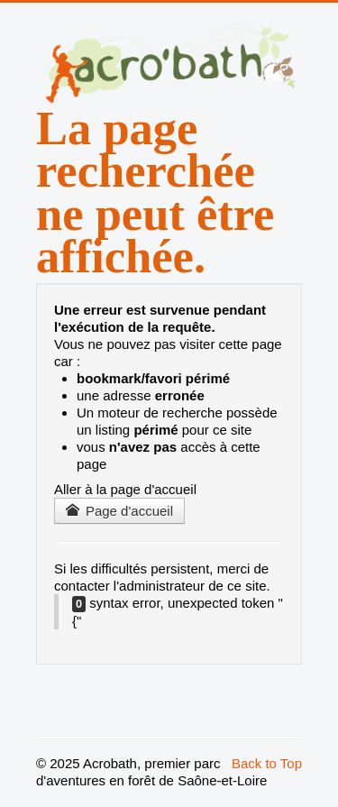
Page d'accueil (119, 510)
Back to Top (267, 763)
